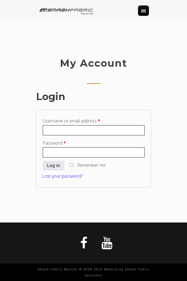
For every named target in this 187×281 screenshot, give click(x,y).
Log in (53, 165)
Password (54, 143)
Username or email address (71, 121)
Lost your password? (62, 176)
